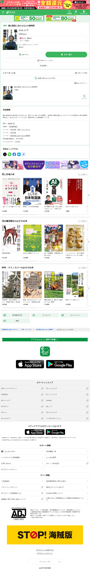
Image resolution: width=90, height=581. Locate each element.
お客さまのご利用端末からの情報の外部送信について (65, 499)
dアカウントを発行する (45, 550)
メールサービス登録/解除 (10, 457)
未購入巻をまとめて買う (47, 78)
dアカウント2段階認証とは (11, 493)
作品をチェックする (46, 60)
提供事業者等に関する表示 (56, 481)
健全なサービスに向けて (55, 487)
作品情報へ (44, 66)
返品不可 (21, 47)
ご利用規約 (5, 481)
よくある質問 (51, 457)
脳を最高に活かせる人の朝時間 (25, 87)
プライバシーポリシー (9, 487)
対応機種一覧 (51, 451)
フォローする (27, 30)
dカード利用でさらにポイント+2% (28, 44)
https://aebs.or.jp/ (37, 517)
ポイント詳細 (24, 41)
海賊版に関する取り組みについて (13, 499)
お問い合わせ (6, 463)
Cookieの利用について (54, 493)
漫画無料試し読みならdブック (10, 329)
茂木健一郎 (22, 30)
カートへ (25, 55)
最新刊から (83, 83)
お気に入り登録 (82, 73)
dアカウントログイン (9, 469)
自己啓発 (13, 129)
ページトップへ (45, 562)
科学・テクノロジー (24, 129)
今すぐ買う (68, 55)
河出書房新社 (13, 126)
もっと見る (81, 174)
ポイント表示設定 (52, 463)
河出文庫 (13, 132)
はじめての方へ (8, 451)
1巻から (76, 83)
